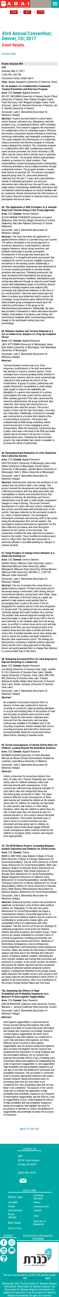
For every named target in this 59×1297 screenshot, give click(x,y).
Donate (11, 1206)
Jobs (35, 1215)
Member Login (15, 1197)
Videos (36, 1202)
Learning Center (41, 1206)
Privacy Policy (15, 1278)
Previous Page (8, 53)
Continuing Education (38, 1197)
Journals (37, 1210)
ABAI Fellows (14, 1222)
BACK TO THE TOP (29, 1129)
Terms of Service (36, 1278)
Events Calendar (12, 1216)
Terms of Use (14, 1228)
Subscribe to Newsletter (39, 1223)
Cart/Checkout (15, 1210)
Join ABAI (12, 1202)
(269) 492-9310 (26, 1172)
